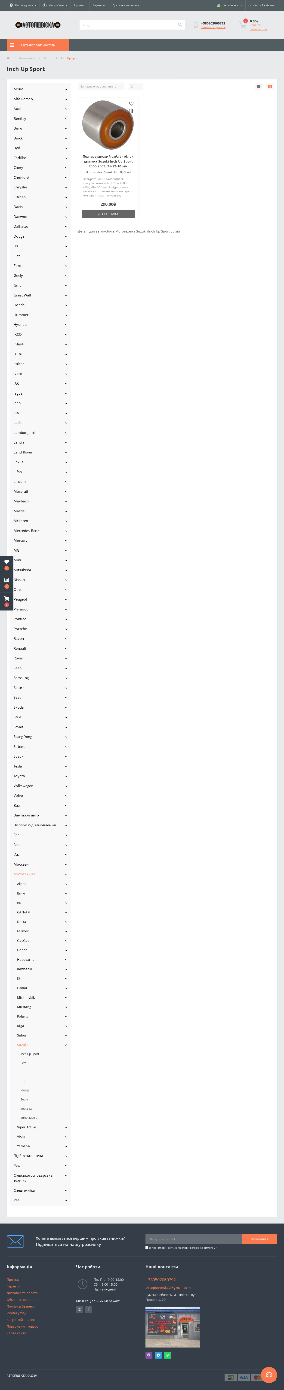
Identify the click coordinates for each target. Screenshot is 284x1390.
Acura (18, 89)
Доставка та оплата (126, 5)
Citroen (20, 197)
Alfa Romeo (23, 99)
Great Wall (22, 295)
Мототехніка (27, 58)
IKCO (18, 334)
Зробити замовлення (258, 27)
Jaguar (19, 393)
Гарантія (99, 5)
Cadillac (20, 157)
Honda (19, 304)
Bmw (18, 128)
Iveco (18, 373)
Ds (16, 246)
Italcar (19, 363)
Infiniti (19, 344)
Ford (17, 265)
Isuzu (18, 354)
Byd (17, 147)
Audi (17, 108)
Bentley (20, 118)
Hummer (21, 314)
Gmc (17, 285)
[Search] (180, 25)
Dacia (18, 206)
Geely (18, 275)
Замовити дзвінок (213, 27)
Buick (18, 138)
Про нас (79, 5)
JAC (16, 383)
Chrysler (20, 187)
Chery (18, 167)
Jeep (17, 403)
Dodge (19, 236)
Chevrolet (22, 177)
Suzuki (48, 58)
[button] (6, 601)
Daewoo (20, 216)
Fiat (17, 256)
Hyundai (21, 324)
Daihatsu (21, 226)
